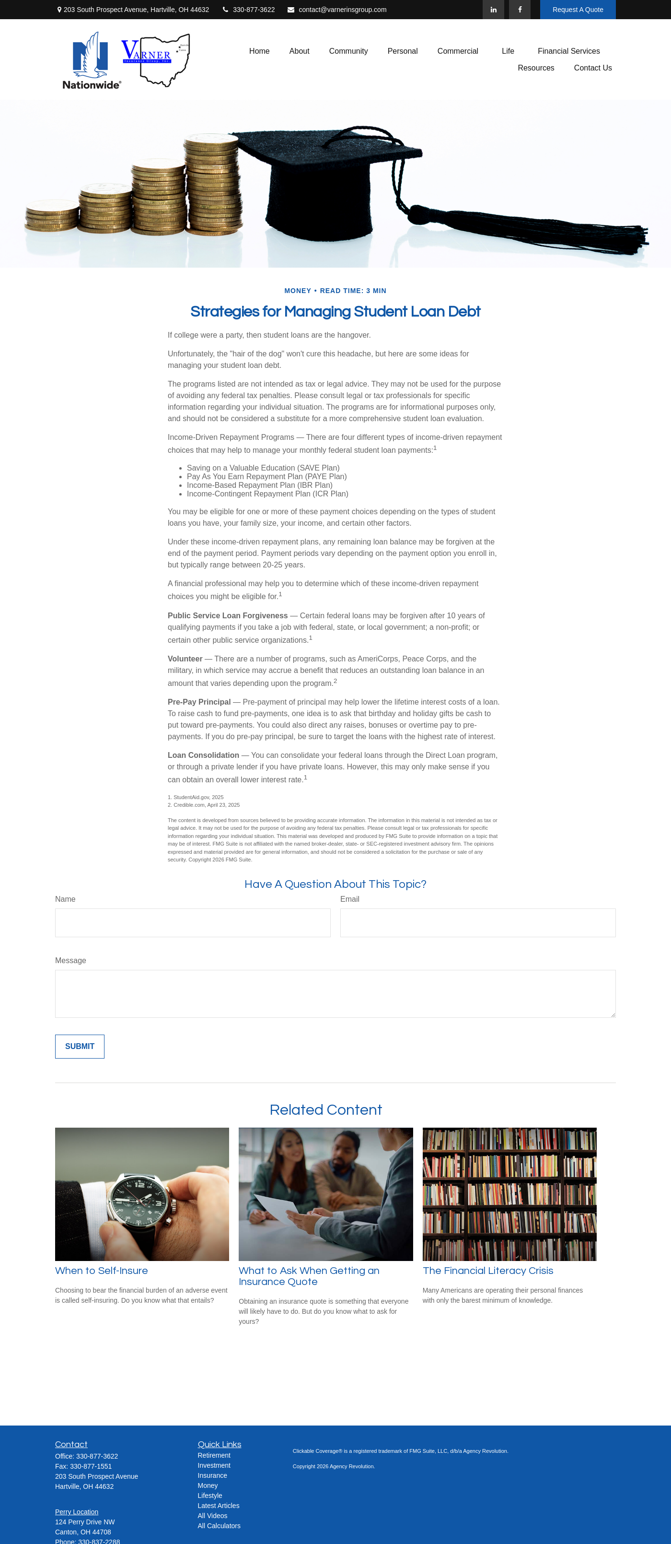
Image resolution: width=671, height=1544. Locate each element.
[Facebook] (520, 9)
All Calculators (219, 1526)
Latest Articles (219, 1505)
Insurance (212, 1475)
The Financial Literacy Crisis (488, 1270)
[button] (259, 51)
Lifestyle (210, 1495)
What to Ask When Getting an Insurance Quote (309, 1276)
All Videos (213, 1516)
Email (349, 899)
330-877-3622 (248, 9)
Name (65, 899)
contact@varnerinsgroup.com (336, 9)
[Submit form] (79, 1047)
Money (208, 1485)
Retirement (214, 1455)
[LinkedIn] (493, 9)
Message (70, 960)
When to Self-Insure (101, 1270)
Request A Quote (578, 9)
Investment (214, 1465)
